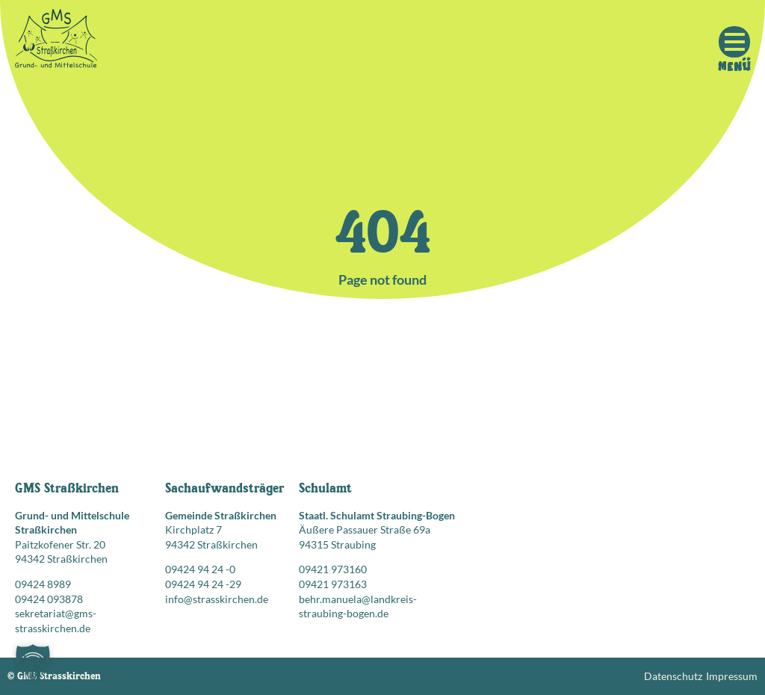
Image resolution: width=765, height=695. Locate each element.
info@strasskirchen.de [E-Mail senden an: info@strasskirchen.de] (216, 599)
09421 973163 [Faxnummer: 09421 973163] (333, 584)
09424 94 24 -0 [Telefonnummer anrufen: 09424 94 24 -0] (200, 569)
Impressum (732, 676)
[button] (33, 662)
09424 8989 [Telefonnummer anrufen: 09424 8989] (43, 584)
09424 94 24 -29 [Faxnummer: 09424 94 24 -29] (203, 584)
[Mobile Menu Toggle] (734, 42)
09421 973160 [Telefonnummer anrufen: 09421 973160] (333, 569)
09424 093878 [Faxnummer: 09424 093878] (49, 599)
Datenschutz (673, 676)
